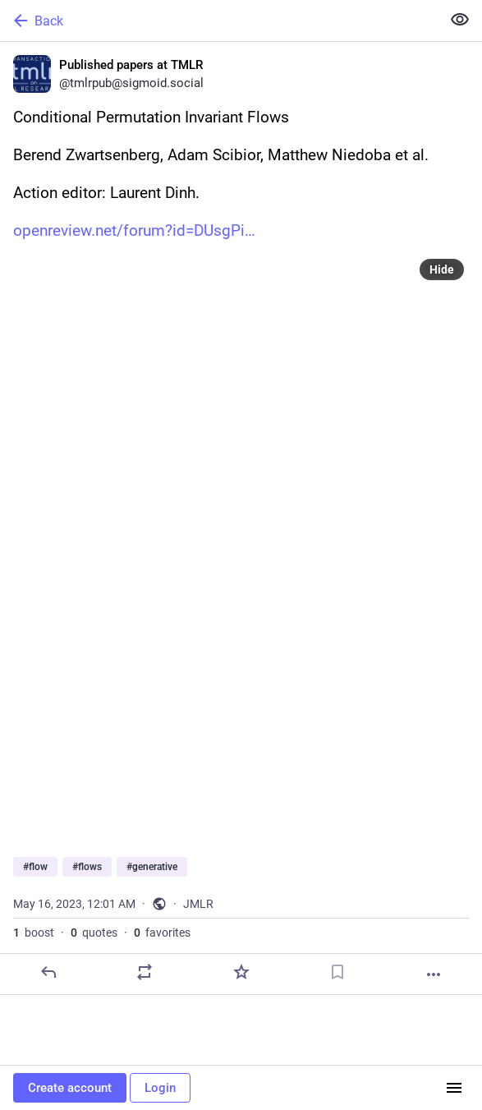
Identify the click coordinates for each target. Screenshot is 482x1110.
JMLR (198, 903)
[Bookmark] (337, 972)
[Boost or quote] (144, 972)
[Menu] (454, 1088)
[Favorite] (241, 972)
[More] (433, 974)
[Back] (219, 20)
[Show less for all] (460, 19)
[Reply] (48, 972)
